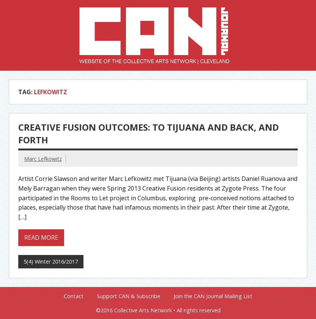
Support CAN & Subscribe (128, 296)
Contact (73, 296)
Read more (41, 237)
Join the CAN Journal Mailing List (213, 296)
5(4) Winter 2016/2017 (50, 261)
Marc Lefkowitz (43, 158)
